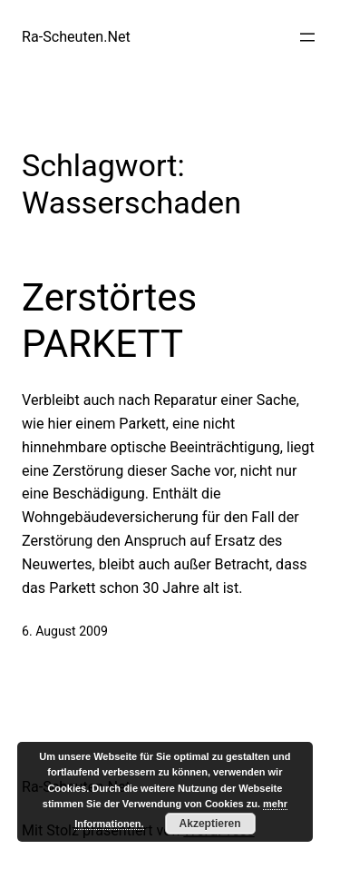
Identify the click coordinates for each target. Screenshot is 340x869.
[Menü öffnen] (307, 37)
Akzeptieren (210, 823)
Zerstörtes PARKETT (109, 320)
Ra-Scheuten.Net (76, 36)
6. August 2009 (65, 631)
